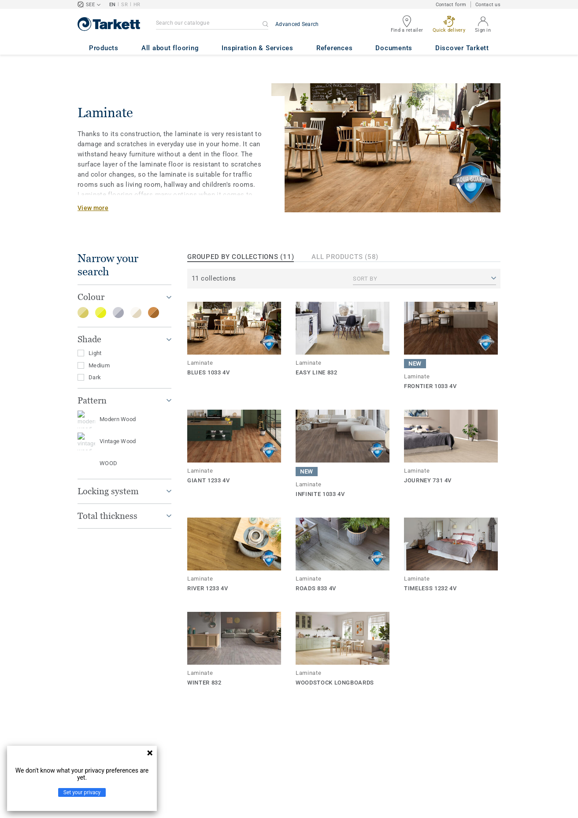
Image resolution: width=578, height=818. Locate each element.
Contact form (451, 4)
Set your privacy (81, 792)
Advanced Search (297, 24)
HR (137, 4)
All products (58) (344, 257)
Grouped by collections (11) (240, 257)
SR (124, 4)
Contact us (487, 4)
